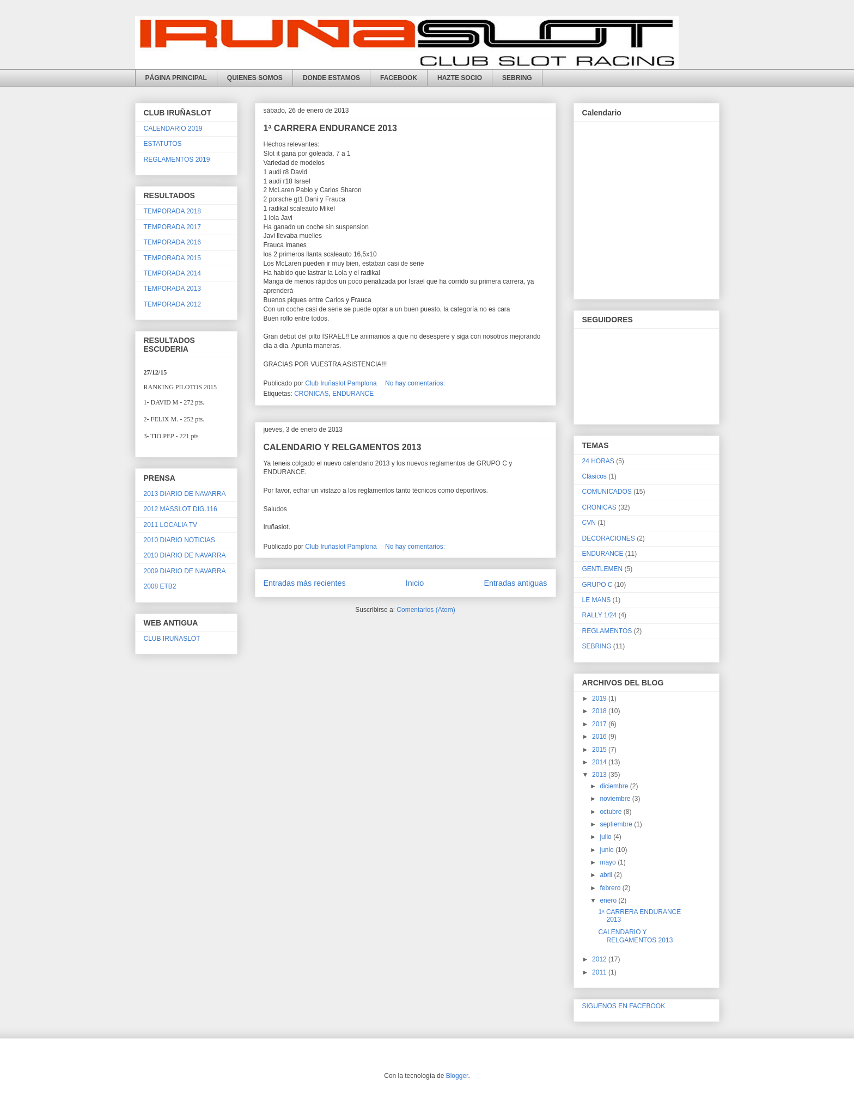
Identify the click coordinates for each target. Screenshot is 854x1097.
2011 (600, 972)
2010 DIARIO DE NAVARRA (185, 555)
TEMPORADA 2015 (172, 258)
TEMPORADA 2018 (172, 211)
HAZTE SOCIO (459, 78)
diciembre (615, 786)
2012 (600, 959)
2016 (600, 736)
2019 (600, 698)
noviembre (616, 798)
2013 (600, 775)
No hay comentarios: (416, 383)
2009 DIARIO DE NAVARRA (185, 571)
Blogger (457, 1076)
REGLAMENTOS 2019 (177, 159)
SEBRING (517, 78)
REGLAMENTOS (607, 631)
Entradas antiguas (515, 583)
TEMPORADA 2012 (172, 304)
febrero (611, 888)
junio (607, 850)
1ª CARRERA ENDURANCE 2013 (330, 128)
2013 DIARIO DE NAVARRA (185, 494)
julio (606, 837)
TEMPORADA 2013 (172, 288)
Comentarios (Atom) (425, 610)
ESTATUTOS (163, 144)
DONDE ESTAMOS (331, 78)
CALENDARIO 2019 (173, 128)
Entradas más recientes (305, 583)
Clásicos (594, 476)
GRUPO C (597, 585)
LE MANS (596, 600)
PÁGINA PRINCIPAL (176, 78)
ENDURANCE (353, 393)
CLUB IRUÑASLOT (172, 638)
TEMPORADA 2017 (172, 227)
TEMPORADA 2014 (172, 273)
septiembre (617, 824)
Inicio (415, 583)
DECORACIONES (608, 538)
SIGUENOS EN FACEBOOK (624, 1006)
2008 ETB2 (160, 586)
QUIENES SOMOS (255, 78)
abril (607, 875)
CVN (589, 522)
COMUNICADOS (607, 491)
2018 (600, 711)
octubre (611, 812)
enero (609, 900)
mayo (609, 862)
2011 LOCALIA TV (171, 525)
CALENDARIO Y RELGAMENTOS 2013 (343, 447)
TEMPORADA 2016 (172, 242)
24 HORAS (598, 461)
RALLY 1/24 (599, 615)
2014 (600, 762)
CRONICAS (311, 393)
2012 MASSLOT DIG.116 (180, 509)
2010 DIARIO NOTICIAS (179, 540)
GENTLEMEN (602, 569)
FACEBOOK (398, 78)
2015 (600, 749)
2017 (600, 724)
